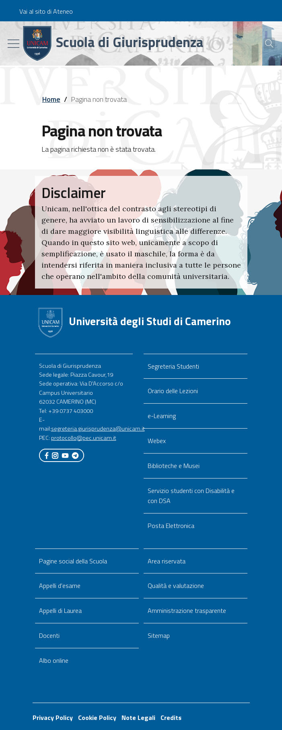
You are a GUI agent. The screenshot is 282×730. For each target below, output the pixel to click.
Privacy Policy (53, 717)
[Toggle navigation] (13, 44)
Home (51, 99)
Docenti (49, 635)
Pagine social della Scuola (73, 561)
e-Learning (162, 416)
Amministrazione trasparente (187, 610)
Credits (171, 717)
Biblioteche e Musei (174, 465)
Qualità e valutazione (176, 585)
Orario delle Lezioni (173, 391)
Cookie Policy (97, 717)
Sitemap (159, 635)
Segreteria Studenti (173, 366)
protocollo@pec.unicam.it (83, 437)
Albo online (53, 660)
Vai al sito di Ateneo (46, 11)
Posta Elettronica (171, 525)
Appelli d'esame (59, 585)
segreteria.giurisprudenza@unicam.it (98, 428)
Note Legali (138, 717)
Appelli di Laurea (60, 610)
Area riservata (166, 561)
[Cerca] (265, 43)
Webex (157, 440)
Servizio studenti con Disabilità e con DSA (191, 495)
